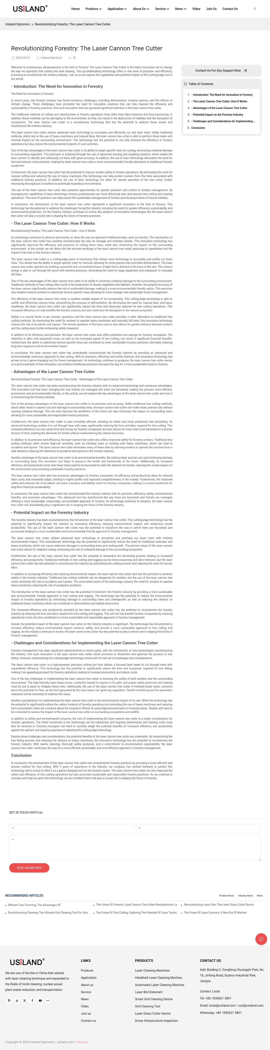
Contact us (88, 1021)
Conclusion (198, 127)
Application (89, 978)
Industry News (245, 895)
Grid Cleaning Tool (147, 1006)
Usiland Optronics (17, 24)
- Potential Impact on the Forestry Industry (217, 114)
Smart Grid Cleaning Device (154, 999)
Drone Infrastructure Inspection (156, 1021)
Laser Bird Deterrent (149, 992)
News (260, 895)
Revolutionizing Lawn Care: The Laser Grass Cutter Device (218, 904)
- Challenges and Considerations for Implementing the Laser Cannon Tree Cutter (223, 121)
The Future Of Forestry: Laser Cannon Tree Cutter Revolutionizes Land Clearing (136, 904)
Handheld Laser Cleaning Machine (158, 978)
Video (85, 1006)
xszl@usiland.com (251, 1005)
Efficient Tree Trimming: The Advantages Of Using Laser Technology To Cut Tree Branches (34, 905)
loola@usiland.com (222, 1005)
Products (87, 970)
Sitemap (82, 1042)
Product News (226, 895)
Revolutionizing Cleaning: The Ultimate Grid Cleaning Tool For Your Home (48, 912)
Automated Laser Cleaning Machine (159, 985)
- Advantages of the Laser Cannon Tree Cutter (219, 108)
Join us (86, 1013)
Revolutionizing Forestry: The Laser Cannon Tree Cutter (72, 24)
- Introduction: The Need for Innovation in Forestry (222, 94)
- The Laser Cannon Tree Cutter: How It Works (219, 101)
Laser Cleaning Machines (152, 970)
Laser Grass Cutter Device (153, 1013)
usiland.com (65, 1042)
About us (87, 985)
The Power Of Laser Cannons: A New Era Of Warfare (215, 912)
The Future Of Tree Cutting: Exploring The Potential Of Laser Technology (136, 912)
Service (86, 992)
